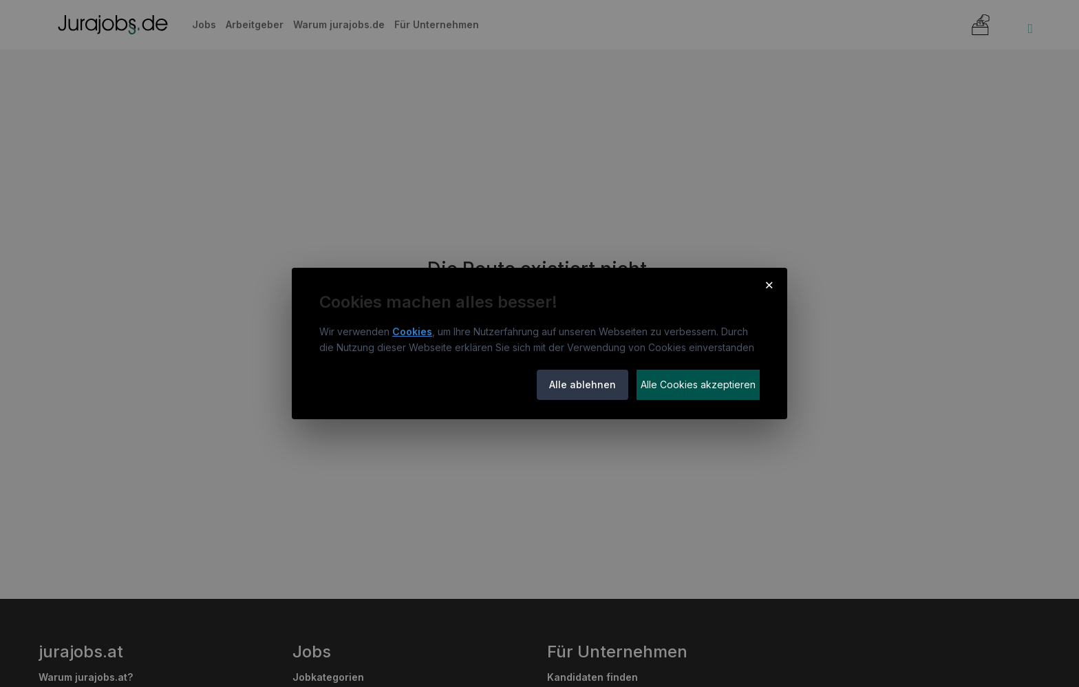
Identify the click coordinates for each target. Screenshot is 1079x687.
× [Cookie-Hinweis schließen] (769, 284)
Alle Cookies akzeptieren (698, 384)
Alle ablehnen (582, 384)
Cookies (412, 331)
